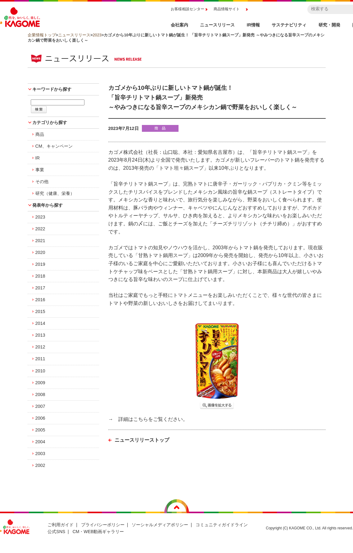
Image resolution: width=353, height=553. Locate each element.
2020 (40, 252)
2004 (40, 441)
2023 (97, 35)
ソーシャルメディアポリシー (160, 524)
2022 (40, 228)
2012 (40, 346)
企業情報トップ (42, 35)
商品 (39, 134)
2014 (40, 323)
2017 (40, 287)
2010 (40, 370)
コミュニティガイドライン (222, 524)
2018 (40, 276)
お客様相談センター (187, 9)
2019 (40, 264)
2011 (40, 358)
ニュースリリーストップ (142, 440)
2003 (40, 453)
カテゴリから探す (49, 122)
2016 (40, 299)
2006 (40, 418)
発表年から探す (47, 205)
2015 (40, 311)
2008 (40, 394)
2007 (40, 406)
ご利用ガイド (61, 524)
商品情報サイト (227, 9)
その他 (41, 181)
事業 (39, 169)
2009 (40, 382)
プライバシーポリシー (102, 524)
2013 (40, 335)
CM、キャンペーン (54, 146)
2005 (40, 429)
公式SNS (56, 531)
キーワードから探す (51, 89)
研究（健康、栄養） (55, 193)
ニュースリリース (74, 35)
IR (37, 157)
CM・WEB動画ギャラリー (98, 531)
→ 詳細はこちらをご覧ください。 (148, 419)
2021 (40, 240)
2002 (40, 465)
